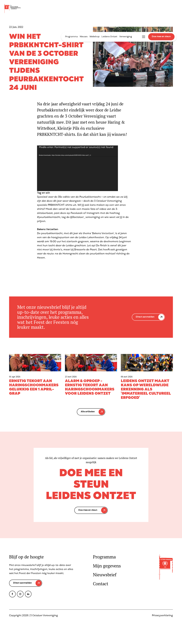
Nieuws (83, 37)
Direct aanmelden (145, 317)
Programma (71, 37)
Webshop (94, 37)
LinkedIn (28, 594)
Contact (100, 583)
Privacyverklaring (162, 615)
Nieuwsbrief (104, 574)
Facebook (12, 594)
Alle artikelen (88, 412)
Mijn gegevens (107, 565)
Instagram (20, 594)
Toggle (143, 36)
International (136, 36)
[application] (77, 168)
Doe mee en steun (161, 37)
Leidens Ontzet (109, 37)
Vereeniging (125, 37)
